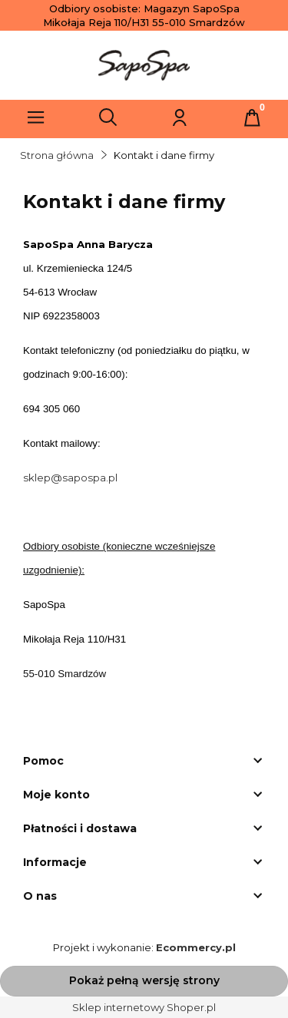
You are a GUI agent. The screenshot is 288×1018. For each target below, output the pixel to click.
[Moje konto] (179, 117)
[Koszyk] (252, 117)
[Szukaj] (108, 117)
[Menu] (36, 117)
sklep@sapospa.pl (70, 477)
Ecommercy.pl (196, 947)
